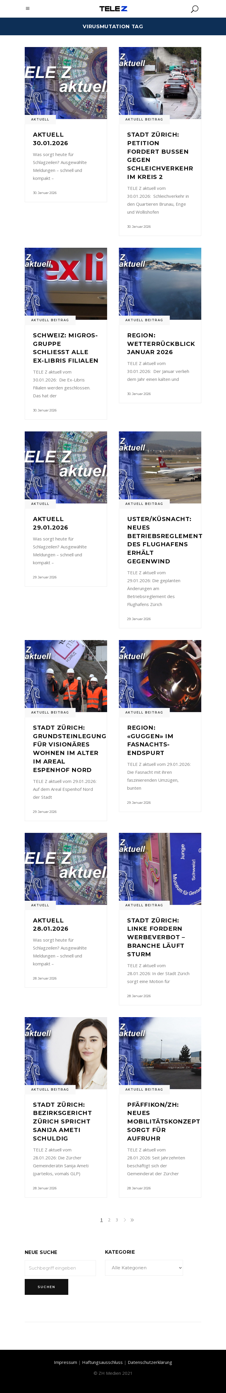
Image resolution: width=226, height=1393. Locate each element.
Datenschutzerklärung (150, 1362)
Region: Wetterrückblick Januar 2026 (161, 344)
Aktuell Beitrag (144, 119)
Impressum (65, 1362)
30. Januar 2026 (44, 193)
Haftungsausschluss (102, 1362)
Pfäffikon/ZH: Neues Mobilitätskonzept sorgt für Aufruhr (163, 1121)
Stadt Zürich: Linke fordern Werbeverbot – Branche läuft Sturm (156, 937)
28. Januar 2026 (44, 978)
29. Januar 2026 (44, 577)
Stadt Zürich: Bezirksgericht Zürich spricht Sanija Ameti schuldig (62, 1121)
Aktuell (40, 119)
